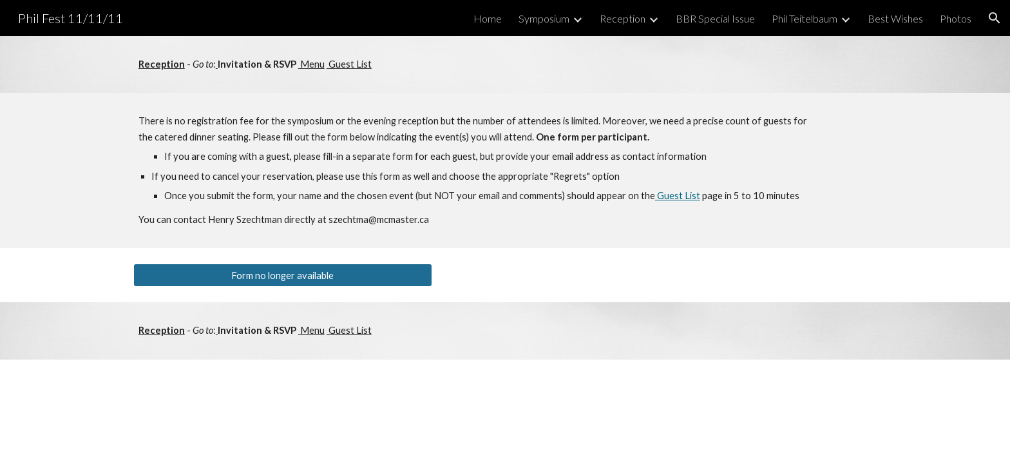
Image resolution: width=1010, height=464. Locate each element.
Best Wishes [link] (895, 18)
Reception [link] (622, 18)
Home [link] (487, 18)
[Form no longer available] (283, 275)
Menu (312, 64)
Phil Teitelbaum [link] (804, 18)
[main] (505, 64)
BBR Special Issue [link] (715, 18)
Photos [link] (955, 18)
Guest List (349, 64)
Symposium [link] (544, 18)
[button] (994, 18)
